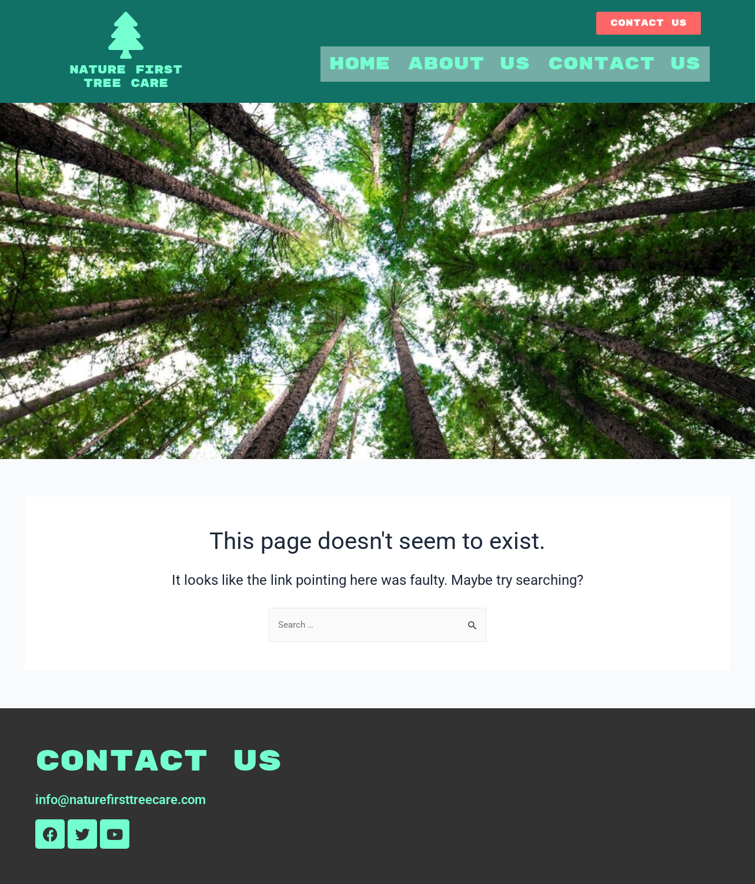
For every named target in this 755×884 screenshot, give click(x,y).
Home (359, 64)
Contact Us (624, 64)
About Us (469, 64)
